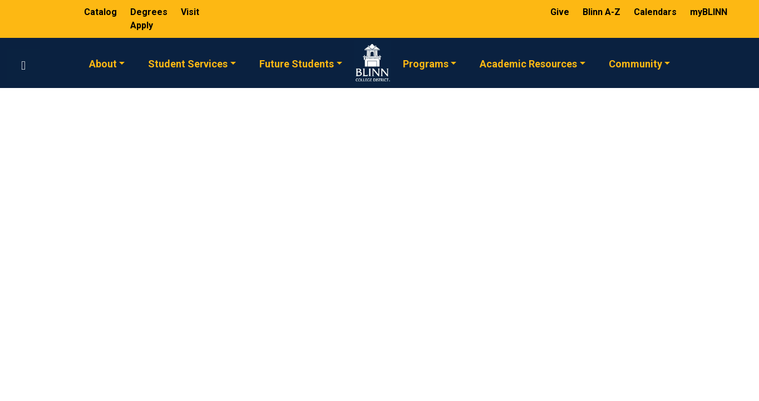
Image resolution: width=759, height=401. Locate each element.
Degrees (148, 12)
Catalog (101, 12)
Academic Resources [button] (528, 63)
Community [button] (635, 63)
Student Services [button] (188, 63)
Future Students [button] (296, 63)
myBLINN (708, 12)
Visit (190, 12)
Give (560, 12)
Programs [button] (425, 63)
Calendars (656, 12)
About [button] (103, 63)
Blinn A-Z (603, 12)
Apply (141, 25)
